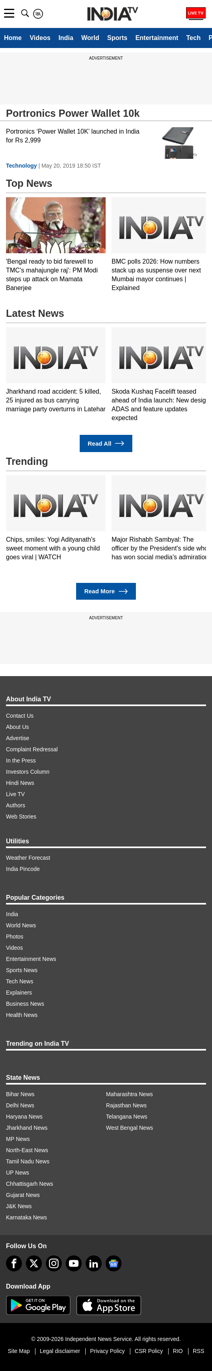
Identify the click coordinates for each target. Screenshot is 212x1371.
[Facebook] (14, 1263)
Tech (193, 37)
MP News (18, 1139)
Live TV (15, 794)
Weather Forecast (28, 858)
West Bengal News (129, 1128)
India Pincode (23, 869)
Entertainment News (31, 959)
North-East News (27, 1150)
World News (21, 925)
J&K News (19, 1206)
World (90, 37)
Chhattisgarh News (29, 1184)
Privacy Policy (107, 1351)
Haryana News (24, 1116)
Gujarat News (23, 1195)
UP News (17, 1172)
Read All (106, 443)
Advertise (17, 738)
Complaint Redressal (32, 749)
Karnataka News (26, 1217)
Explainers (19, 992)
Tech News (19, 981)
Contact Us (19, 716)
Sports (117, 37)
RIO (178, 1351)
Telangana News (126, 1116)
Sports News (21, 970)
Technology (21, 165)
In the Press (21, 760)
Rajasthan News (126, 1105)
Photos (15, 936)
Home (13, 37)
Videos (39, 37)
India (66, 37)
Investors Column (27, 772)
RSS (198, 1351)
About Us (17, 727)
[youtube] (74, 1263)
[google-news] (114, 1263)
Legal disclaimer (60, 1351)
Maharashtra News (129, 1094)
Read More (106, 591)
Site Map (18, 1351)
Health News (21, 1015)
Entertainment (157, 37)
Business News (25, 1004)
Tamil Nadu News (27, 1161)
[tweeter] (34, 1263)
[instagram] (54, 1263)
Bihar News (20, 1094)
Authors (15, 805)
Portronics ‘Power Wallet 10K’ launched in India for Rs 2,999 (72, 136)
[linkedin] (94, 1263)
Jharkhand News (26, 1128)
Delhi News (20, 1105)
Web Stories (21, 816)
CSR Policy (149, 1351)
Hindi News (20, 783)
